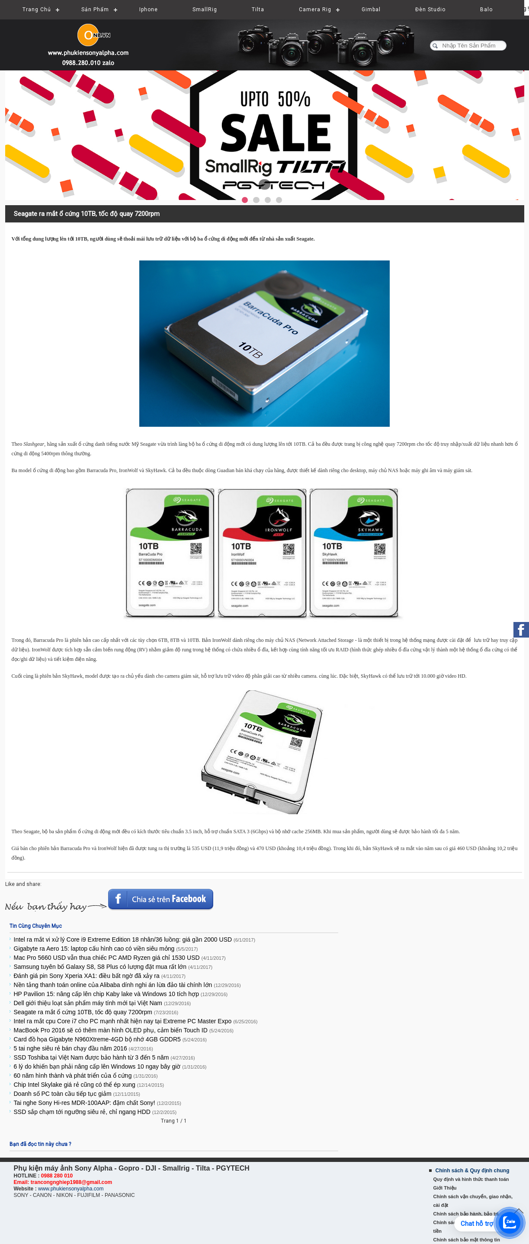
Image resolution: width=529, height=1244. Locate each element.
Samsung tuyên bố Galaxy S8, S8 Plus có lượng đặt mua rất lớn (113, 966)
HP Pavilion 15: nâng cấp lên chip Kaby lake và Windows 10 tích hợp (121, 993)
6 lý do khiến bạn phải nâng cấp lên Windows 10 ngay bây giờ (110, 1066)
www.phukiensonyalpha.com (70, 1189)
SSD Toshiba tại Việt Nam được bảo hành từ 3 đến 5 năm (104, 1057)
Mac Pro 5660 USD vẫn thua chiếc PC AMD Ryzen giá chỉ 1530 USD (120, 957)
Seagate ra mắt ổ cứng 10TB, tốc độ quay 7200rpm (96, 1012)
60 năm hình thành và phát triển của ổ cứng (86, 1075)
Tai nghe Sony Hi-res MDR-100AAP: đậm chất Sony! (97, 1102)
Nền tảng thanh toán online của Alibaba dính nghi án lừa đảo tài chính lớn (127, 984)
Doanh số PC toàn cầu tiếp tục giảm (77, 1093)
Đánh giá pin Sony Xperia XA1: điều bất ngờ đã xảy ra (100, 975)
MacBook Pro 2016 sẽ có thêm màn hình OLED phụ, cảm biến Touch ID (124, 1030)
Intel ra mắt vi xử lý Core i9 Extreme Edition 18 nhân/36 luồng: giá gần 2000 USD (135, 939)
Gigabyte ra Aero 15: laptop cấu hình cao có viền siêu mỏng (106, 948)
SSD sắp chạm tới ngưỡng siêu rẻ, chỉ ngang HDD (95, 1111)
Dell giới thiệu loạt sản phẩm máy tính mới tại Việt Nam (102, 1003)
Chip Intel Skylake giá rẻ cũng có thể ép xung (89, 1084)
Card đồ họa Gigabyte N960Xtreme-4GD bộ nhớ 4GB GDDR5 (110, 1039)
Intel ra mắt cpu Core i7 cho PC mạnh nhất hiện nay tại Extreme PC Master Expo (136, 1021)
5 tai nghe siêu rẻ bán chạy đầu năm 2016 (83, 1048)
